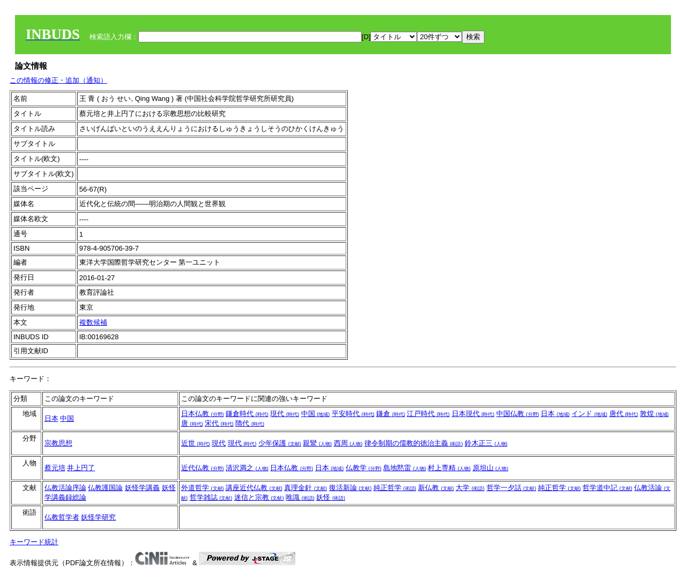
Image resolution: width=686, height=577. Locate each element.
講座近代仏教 (254, 488)
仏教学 (364, 468)
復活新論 (350, 488)
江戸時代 (428, 414)
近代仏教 (202, 468)
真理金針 (305, 488)
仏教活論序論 (65, 488)
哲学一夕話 (511, 488)
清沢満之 (247, 468)
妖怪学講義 (142, 488)
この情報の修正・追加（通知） (58, 80)
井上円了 (81, 468)
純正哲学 (395, 488)
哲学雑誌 (211, 497)
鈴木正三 (486, 443)
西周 (348, 443)
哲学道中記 (607, 488)
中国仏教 (517, 414)
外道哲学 (202, 488)
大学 (470, 488)
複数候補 (93, 322)
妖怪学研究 (98, 517)
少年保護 (279, 443)
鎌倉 (390, 414)
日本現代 (473, 414)
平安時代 (353, 414)
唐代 (623, 414)
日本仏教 (202, 414)
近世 (195, 443)
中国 (67, 418)
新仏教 (436, 488)
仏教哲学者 (61, 517)
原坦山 (491, 468)
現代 (284, 414)
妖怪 (330, 497)
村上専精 (449, 468)
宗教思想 (58, 443)
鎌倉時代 (247, 414)
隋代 (249, 423)
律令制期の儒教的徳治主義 (413, 443)
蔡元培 (54, 468)
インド (589, 414)
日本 (51, 418)
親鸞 (317, 443)
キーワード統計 (34, 542)
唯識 (300, 497)
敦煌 (654, 414)
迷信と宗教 (259, 497)
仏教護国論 (105, 488)
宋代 (219, 423)
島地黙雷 (404, 468)
